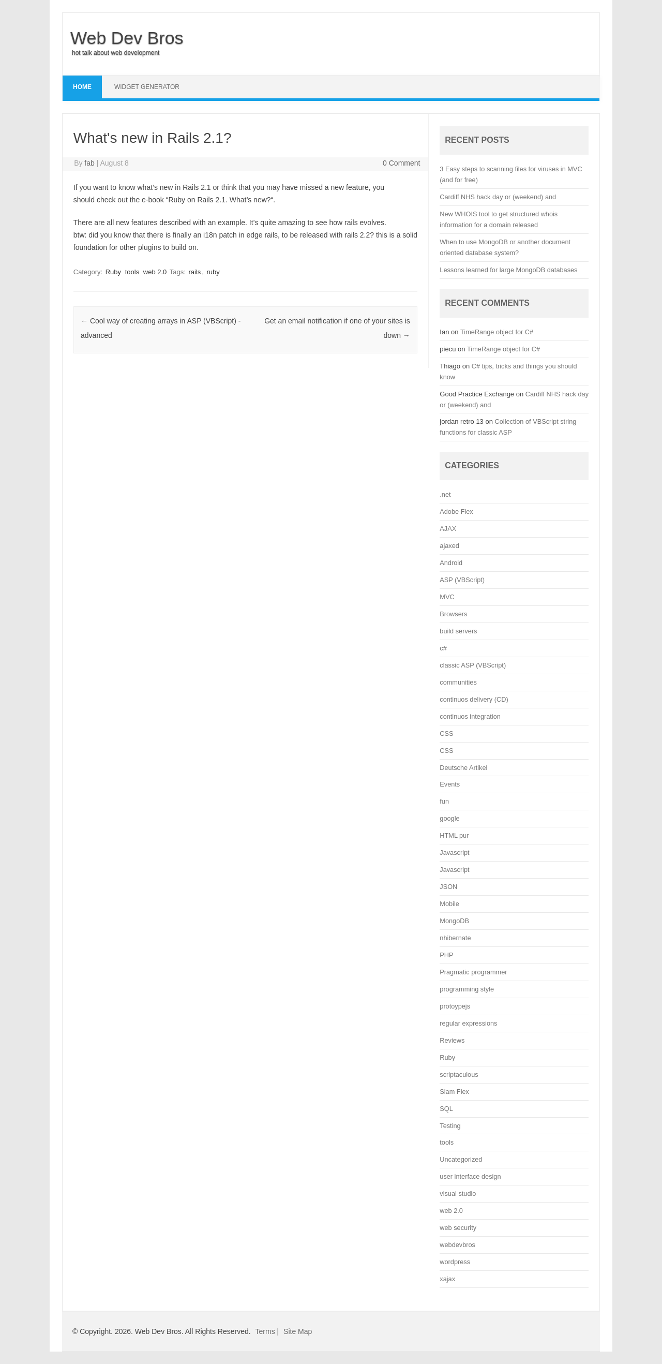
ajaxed (449, 546)
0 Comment (401, 163)
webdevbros (457, 1245)
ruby (213, 272)
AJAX (448, 528)
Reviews (452, 1040)
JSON (448, 887)
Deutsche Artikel (463, 768)
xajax (447, 1279)
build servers (458, 631)
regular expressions (468, 1023)
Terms (265, 1331)
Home (82, 87)
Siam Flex (454, 1091)
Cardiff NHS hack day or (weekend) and (498, 197)
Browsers (453, 614)
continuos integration (470, 716)
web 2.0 (155, 272)
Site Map (297, 1331)
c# (443, 648)
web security (458, 1228)
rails (194, 272)
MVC (447, 597)
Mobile (449, 904)
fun (444, 801)
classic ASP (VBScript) (473, 665)
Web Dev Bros (127, 38)
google (449, 818)
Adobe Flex (456, 511)
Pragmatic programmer (473, 972)
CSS (446, 733)
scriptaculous (459, 1074)
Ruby (113, 272)
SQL (446, 1109)
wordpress (455, 1262)
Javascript (454, 852)
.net (445, 494)
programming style (467, 989)
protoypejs (455, 1006)
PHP (446, 955)
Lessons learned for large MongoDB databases (508, 270)
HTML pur (454, 835)
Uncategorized (461, 1159)
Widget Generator (146, 87)
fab (89, 163)
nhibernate (455, 938)
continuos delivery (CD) (474, 699)
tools (132, 272)
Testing (450, 1126)
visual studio (458, 1193)
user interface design (470, 1176)
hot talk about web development (115, 52)
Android (451, 563)
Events (450, 784)
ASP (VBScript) (462, 580)
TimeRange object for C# (496, 332)
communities (458, 682)
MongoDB (454, 921)
